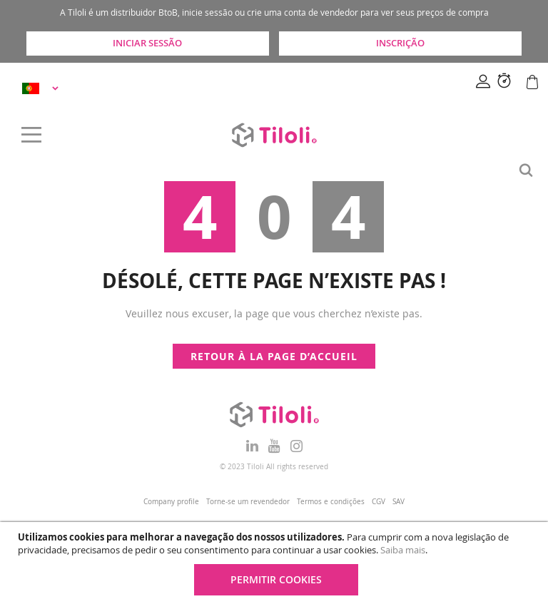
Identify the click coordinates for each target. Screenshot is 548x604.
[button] (42, 88)
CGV (378, 501)
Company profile (171, 501)
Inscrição (400, 42)
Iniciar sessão (147, 42)
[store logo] (274, 135)
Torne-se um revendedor (248, 501)
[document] (276, 563)
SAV (398, 501)
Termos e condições (331, 501)
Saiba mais (402, 549)
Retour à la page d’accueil (274, 356)
